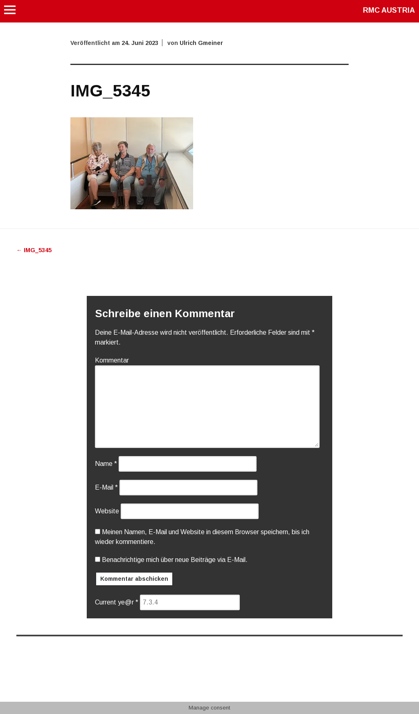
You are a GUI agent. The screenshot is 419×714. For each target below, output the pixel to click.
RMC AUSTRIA (389, 10)
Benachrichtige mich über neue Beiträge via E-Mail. (175, 559)
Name (106, 463)
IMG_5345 (34, 250)
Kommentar (112, 360)
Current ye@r (116, 602)
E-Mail (106, 487)
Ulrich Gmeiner (201, 43)
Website (107, 511)
